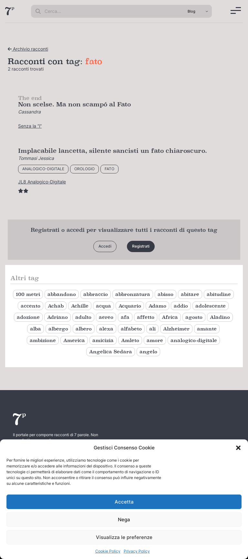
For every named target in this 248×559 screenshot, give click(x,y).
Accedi (104, 246)
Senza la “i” (30, 126)
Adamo (157, 306)
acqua (103, 306)
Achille (79, 306)
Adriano (57, 317)
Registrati (141, 246)
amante (207, 328)
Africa (170, 317)
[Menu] (236, 10)
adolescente (210, 306)
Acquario (130, 306)
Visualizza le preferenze (124, 537)
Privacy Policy (137, 551)
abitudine (219, 294)
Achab (56, 306)
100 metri (28, 294)
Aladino (220, 317)
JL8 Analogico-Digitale (42, 181)
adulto (83, 317)
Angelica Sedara (110, 351)
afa (125, 317)
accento (30, 306)
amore (155, 340)
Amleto (130, 340)
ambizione (43, 340)
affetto (145, 317)
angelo (148, 351)
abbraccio (95, 294)
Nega (124, 519)
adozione (28, 317)
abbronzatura (132, 294)
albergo (58, 328)
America (74, 340)
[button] (238, 448)
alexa (106, 328)
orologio (84, 168)
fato (109, 168)
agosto (193, 317)
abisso (165, 294)
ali (152, 328)
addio (181, 306)
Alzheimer (176, 328)
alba (35, 328)
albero (84, 328)
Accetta (124, 502)
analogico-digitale (43, 168)
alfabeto (131, 328)
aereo (106, 317)
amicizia (103, 340)
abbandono (61, 294)
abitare (190, 294)
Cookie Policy (107, 551)
